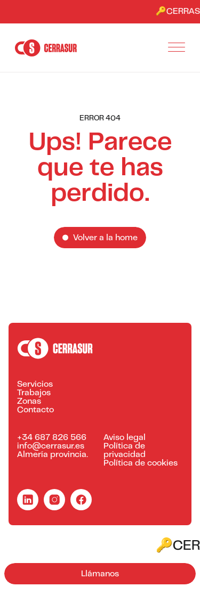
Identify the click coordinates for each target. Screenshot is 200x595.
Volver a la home (105, 238)
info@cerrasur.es (50, 446)
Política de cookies (140, 463)
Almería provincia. (52, 455)
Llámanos (100, 574)
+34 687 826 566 (51, 438)
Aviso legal (124, 438)
